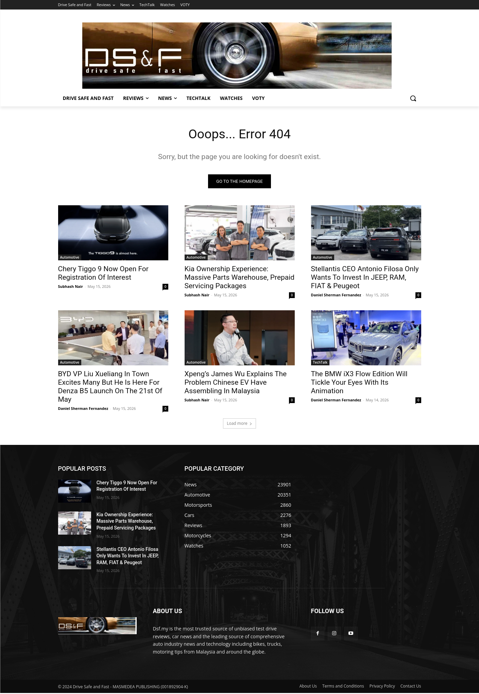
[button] (413, 98)
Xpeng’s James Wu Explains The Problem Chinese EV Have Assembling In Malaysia (236, 383)
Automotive (70, 258)
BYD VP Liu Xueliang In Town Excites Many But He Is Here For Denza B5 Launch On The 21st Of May (110, 387)
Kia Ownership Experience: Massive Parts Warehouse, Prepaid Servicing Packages (240, 278)
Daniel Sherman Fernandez (336, 295)
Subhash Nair (70, 287)
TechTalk (320, 363)
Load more (239, 424)
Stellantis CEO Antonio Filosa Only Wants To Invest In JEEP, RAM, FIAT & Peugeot (365, 278)
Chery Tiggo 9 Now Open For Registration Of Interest (103, 274)
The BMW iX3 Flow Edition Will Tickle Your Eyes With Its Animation (359, 383)
